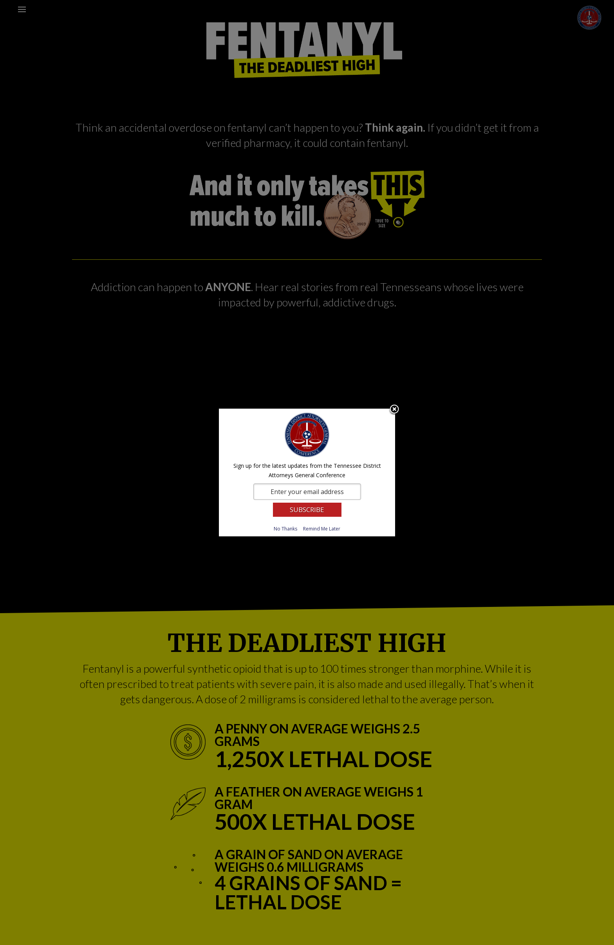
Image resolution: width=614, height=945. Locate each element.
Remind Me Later (321, 528)
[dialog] (307, 472)
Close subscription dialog (394, 410)
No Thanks (285, 528)
